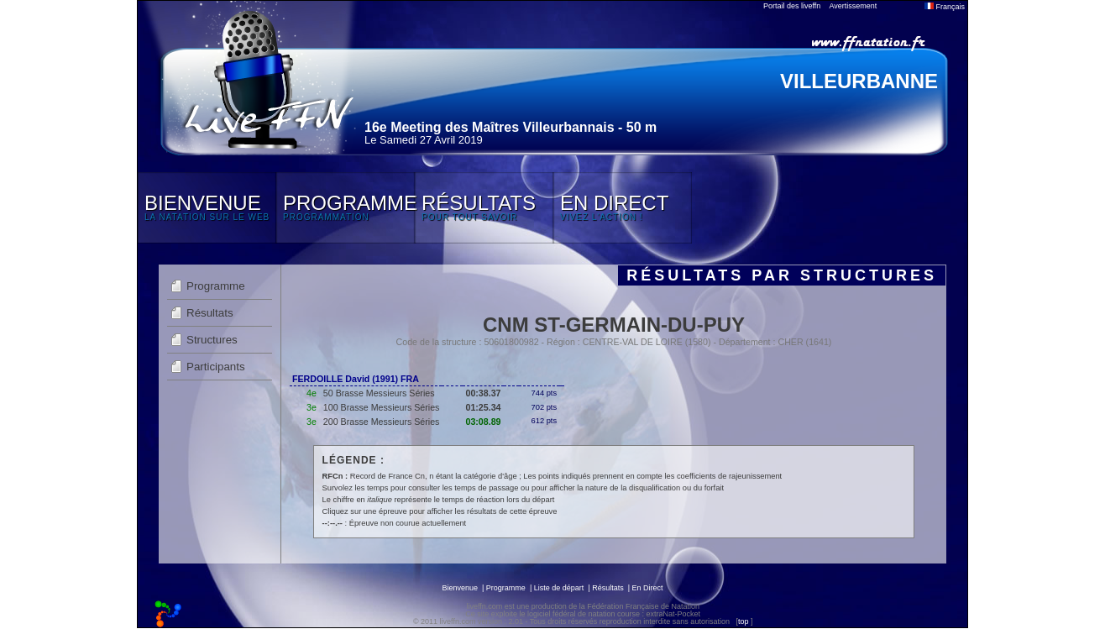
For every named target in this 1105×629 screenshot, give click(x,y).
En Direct (647, 588)
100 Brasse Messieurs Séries (381, 407)
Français (944, 7)
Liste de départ (559, 588)
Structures (212, 339)
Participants (215, 366)
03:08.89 (482, 422)
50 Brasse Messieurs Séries (379, 393)
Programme (215, 286)
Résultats (209, 313)
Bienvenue (460, 588)
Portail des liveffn (791, 6)
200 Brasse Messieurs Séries (381, 422)
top (743, 621)
